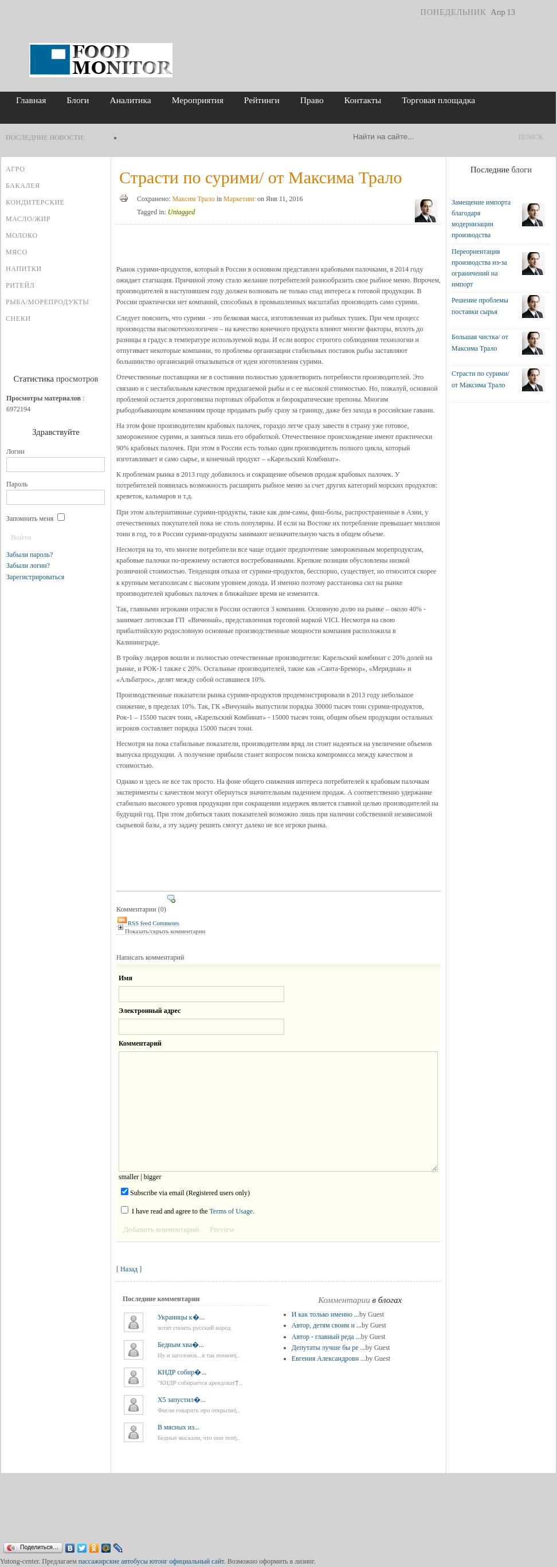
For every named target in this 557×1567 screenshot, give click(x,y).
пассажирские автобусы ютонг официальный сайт (151, 1561)
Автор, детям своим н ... (327, 1325)
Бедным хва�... (181, 1345)
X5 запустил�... (182, 1400)
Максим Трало (193, 199)
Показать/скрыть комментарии (160, 931)
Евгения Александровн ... (329, 1358)
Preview (222, 1229)
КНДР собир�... (182, 1372)
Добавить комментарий (161, 1229)
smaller (129, 1177)
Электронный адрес (150, 1011)
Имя (125, 978)
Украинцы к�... (181, 1317)
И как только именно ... (325, 1314)
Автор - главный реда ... (326, 1337)
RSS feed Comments (147, 923)
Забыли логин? (28, 565)
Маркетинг (239, 199)
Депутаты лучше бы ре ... (329, 1348)
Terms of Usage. (231, 1211)
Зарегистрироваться (35, 577)
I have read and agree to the (187, 1210)
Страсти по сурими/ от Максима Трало (260, 177)
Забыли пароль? (29, 555)
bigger (153, 1177)
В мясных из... (178, 1427)
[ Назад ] (129, 1269)
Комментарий (140, 1043)
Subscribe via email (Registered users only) (185, 1192)
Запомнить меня (35, 519)
